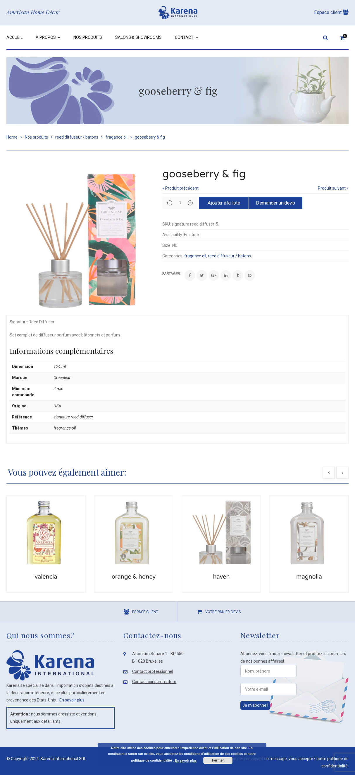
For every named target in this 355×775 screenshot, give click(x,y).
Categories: (172, 256)
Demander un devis (275, 203)
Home (12, 137)
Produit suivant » (333, 188)
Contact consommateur (154, 681)
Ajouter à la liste (224, 203)
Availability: (172, 234)
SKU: (166, 224)
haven (221, 576)
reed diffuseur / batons (76, 137)
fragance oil (116, 137)
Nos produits (36, 137)
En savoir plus (72, 700)
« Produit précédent (180, 188)
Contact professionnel (152, 671)
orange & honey (134, 576)
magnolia (309, 576)
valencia (46, 576)
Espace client (331, 12)
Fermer (218, 760)
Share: (162, 273)
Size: (166, 245)
